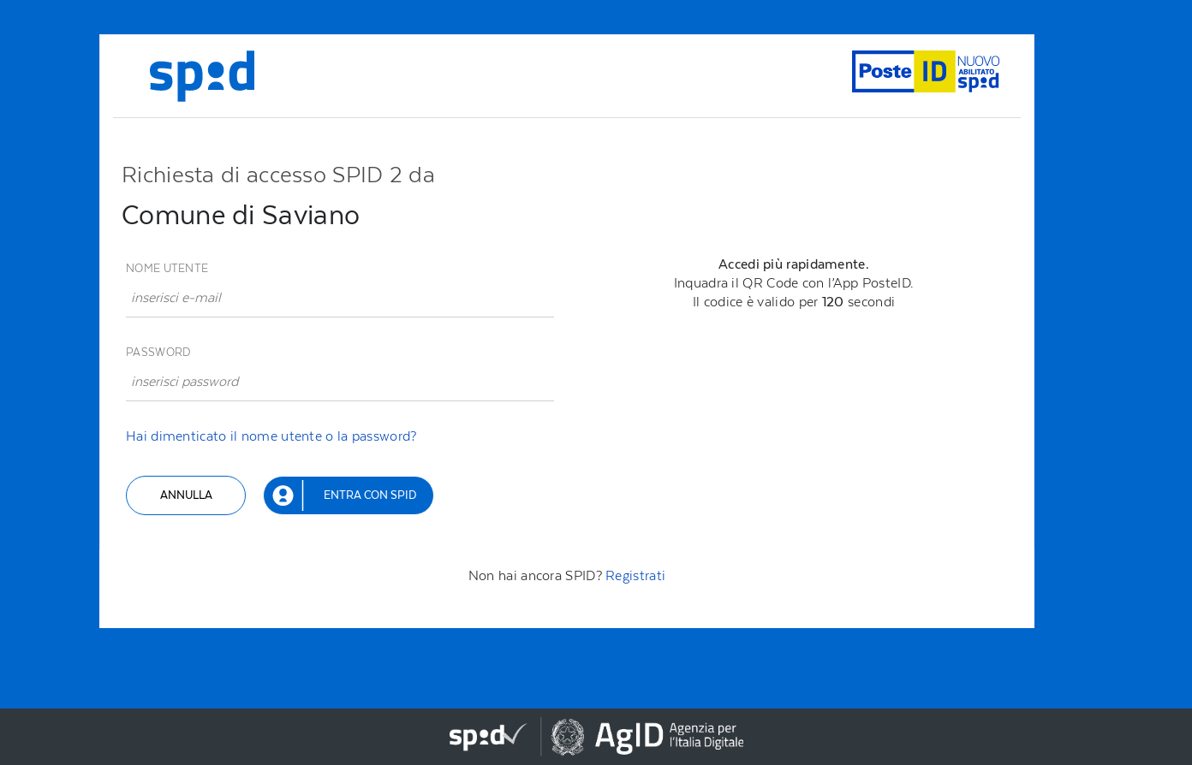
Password (158, 352)
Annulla (186, 495)
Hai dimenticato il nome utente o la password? (271, 436)
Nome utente (167, 268)
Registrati (635, 575)
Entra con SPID (370, 495)
